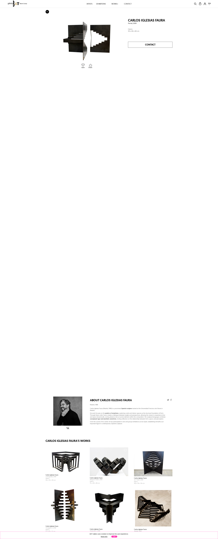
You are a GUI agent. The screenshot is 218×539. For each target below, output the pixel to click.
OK (114, 537)
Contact (150, 44)
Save (83, 66)
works (114, 4)
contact (128, 4)
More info (104, 537)
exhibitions (101, 4)
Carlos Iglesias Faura (146, 20)
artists (89, 4)
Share (90, 66)
